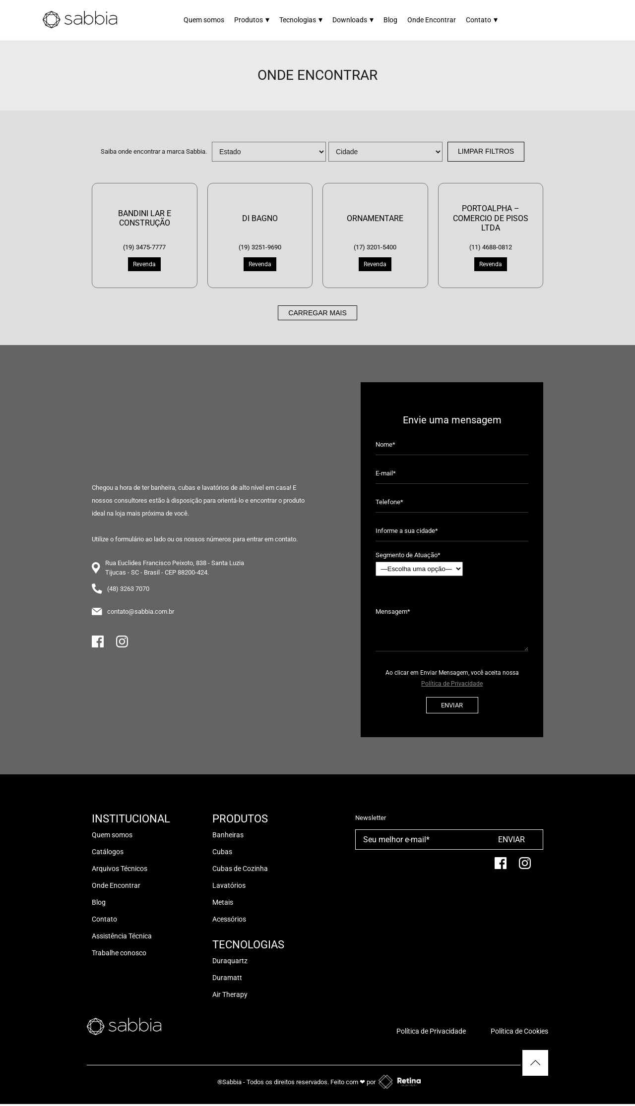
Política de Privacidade (452, 683)
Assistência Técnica (122, 936)
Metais (222, 902)
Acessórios (229, 919)
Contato (482, 19)
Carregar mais (317, 313)
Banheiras (228, 835)
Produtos (251, 19)
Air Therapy (230, 994)
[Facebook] (98, 645)
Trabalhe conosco (119, 953)
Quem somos (204, 20)
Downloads (353, 19)
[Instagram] (122, 645)
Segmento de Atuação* (419, 563)
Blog (390, 20)
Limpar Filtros (486, 151)
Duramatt (227, 978)
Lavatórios (229, 885)
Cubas (222, 852)
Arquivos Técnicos (119, 869)
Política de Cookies (519, 1031)
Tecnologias (300, 19)
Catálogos (108, 852)
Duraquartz (230, 961)
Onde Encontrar (431, 20)
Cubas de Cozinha (240, 869)
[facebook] (501, 867)
